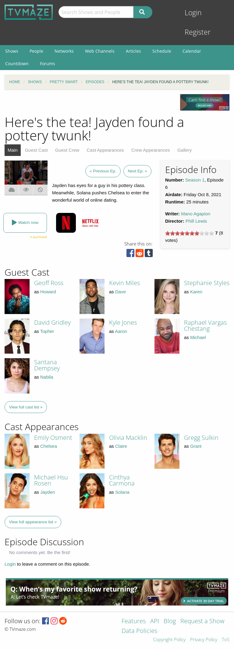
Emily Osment (53, 437)
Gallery (184, 150)
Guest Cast (36, 150)
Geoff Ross (48, 283)
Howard (48, 291)
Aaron (121, 331)
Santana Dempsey (47, 365)
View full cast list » (26, 407)
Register (198, 32)
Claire (121, 446)
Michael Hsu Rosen (51, 480)
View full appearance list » (33, 522)
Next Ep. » (137, 171)
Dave (120, 291)
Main (13, 150)
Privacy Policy (203, 639)
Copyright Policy (169, 639)
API (154, 621)
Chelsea (48, 446)
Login (193, 12)
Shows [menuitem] (11, 51)
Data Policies (139, 631)
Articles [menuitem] (133, 51)
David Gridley (52, 322)
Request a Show (202, 621)
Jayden (47, 492)
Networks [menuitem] (64, 51)
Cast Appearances (105, 150)
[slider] (189, 233)
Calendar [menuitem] (192, 51)
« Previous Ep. (103, 171)
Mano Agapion (195, 213)
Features (134, 621)
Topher (47, 331)
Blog (170, 621)
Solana (122, 492)
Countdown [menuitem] (17, 63)
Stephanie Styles (206, 283)
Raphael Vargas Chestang (205, 325)
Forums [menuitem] (47, 63)
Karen (196, 291)
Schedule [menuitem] (161, 51)
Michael (198, 337)
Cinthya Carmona (122, 480)
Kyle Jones (123, 322)
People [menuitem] (36, 51)
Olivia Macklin (128, 437)
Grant (196, 446)
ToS (225, 639)
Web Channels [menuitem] (100, 51)
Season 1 (194, 179)
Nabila (46, 377)
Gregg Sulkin (201, 437)
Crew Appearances (150, 150)
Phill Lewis (196, 221)
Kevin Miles (124, 283)
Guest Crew (67, 150)
